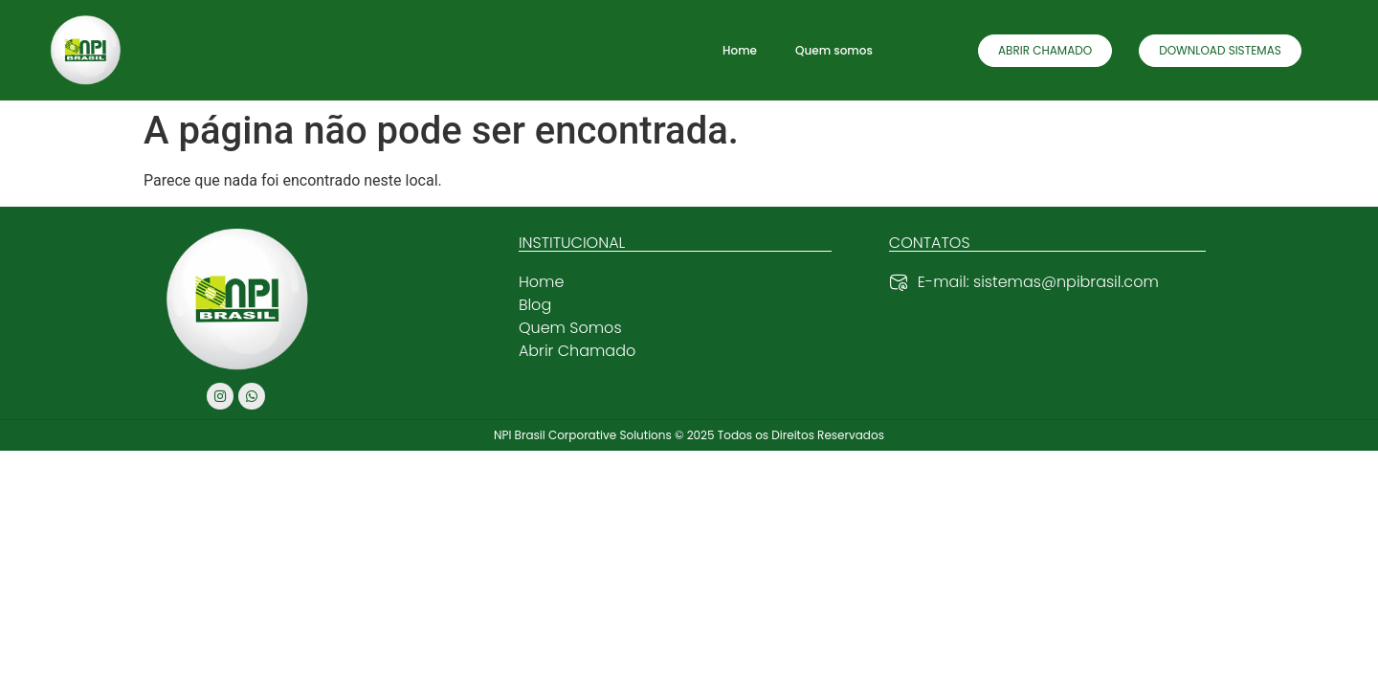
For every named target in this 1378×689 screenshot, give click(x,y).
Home (739, 50)
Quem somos (834, 50)
